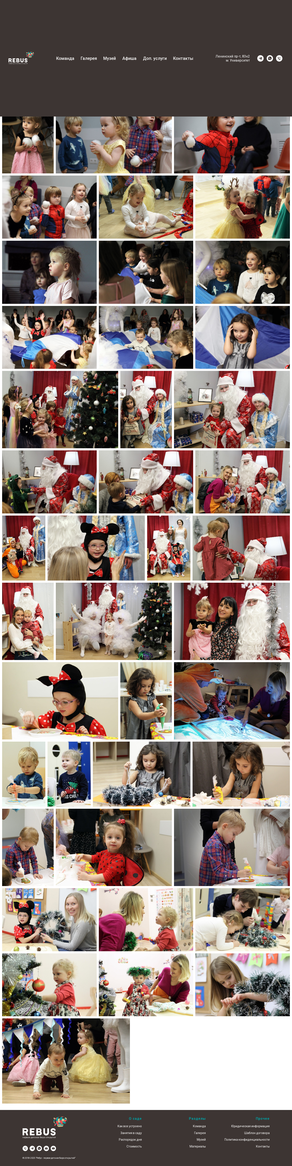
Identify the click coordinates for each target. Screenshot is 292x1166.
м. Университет (238, 60)
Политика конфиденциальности (247, 1139)
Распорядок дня (130, 1139)
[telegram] (260, 58)
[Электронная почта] (46, 1148)
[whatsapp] (270, 58)
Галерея (89, 58)
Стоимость (134, 1146)
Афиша (129, 58)
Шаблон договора (257, 1133)
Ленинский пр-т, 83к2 (233, 56)
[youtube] (53, 1148)
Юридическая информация (250, 1126)
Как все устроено (130, 1126)
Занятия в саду (131, 1133)
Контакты (183, 58)
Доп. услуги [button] (155, 58)
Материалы (198, 1146)
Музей (109, 58)
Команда (65, 58)
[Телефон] (279, 58)
